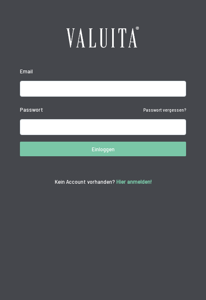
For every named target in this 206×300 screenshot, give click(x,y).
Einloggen (103, 148)
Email (26, 71)
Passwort (31, 109)
